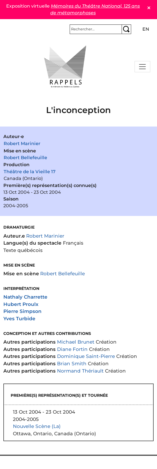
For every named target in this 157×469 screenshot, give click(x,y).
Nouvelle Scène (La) (37, 426)
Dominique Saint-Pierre (86, 356)
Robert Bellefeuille (25, 157)
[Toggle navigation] (142, 66)
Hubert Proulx (20, 304)
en (145, 29)
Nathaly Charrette (25, 297)
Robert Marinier (22, 143)
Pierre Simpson (22, 311)
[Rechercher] (96, 29)
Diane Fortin (72, 349)
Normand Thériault (80, 371)
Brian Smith (72, 363)
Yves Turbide (19, 318)
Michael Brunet (75, 342)
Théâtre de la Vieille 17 (30, 171)
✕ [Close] (149, 8)
